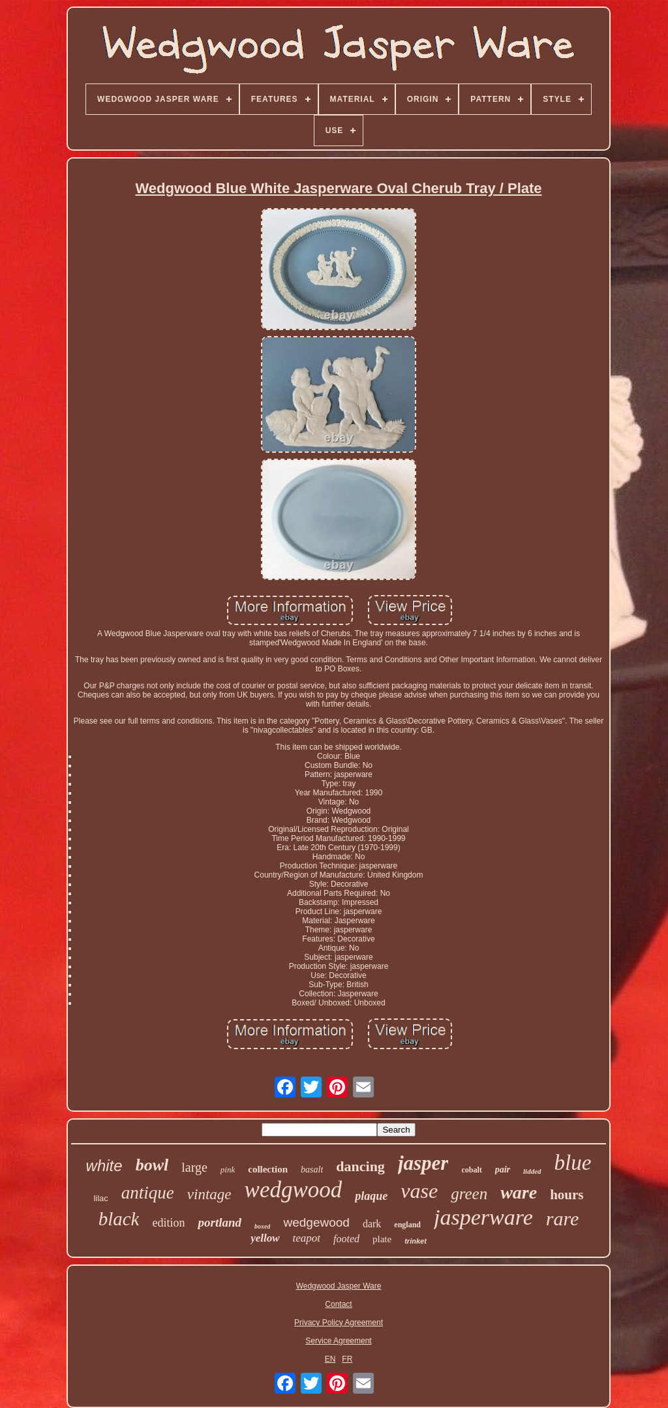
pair (502, 1169)
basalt (312, 1169)
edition (168, 1222)
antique (147, 1192)
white (104, 1165)
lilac (100, 1198)
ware (518, 1192)
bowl (152, 1164)
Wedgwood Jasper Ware (339, 1286)
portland (219, 1222)
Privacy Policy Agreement (338, 1322)
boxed (262, 1226)
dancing (360, 1166)
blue (573, 1162)
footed (346, 1238)
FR (347, 1359)
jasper (423, 1163)
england (407, 1224)
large (194, 1167)
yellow (264, 1238)
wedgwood (293, 1189)
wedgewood (316, 1222)
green (469, 1193)
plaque (371, 1195)
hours (566, 1194)
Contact (338, 1304)
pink (227, 1169)
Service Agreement (338, 1340)
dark (372, 1223)
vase (419, 1190)
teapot (307, 1238)
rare (562, 1218)
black (119, 1218)
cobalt (471, 1169)
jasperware (483, 1217)
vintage (209, 1194)
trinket (415, 1241)
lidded (532, 1171)
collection (268, 1169)
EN (330, 1359)
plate (381, 1239)
